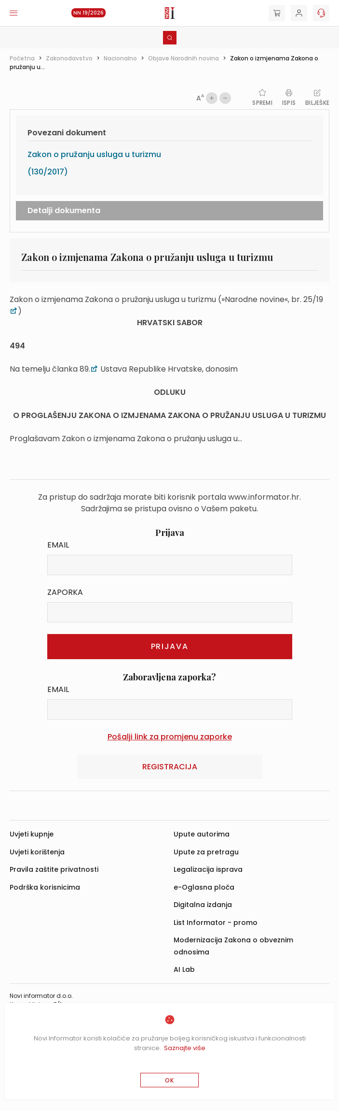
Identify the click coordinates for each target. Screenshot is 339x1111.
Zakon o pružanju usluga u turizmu (94, 154)
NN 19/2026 (88, 12)
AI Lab (184, 969)
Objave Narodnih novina (183, 58)
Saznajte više (184, 1048)
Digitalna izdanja (203, 904)
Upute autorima (202, 834)
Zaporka (65, 592)
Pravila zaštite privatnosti (54, 869)
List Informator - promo (216, 922)
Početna (22, 58)
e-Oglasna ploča (204, 887)
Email (58, 544)
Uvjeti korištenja (37, 852)
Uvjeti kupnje (32, 834)
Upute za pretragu (206, 852)
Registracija (169, 766)
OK (169, 1080)
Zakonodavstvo (69, 58)
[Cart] (277, 13)
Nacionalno (120, 58)
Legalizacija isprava (208, 869)
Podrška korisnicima (45, 887)
